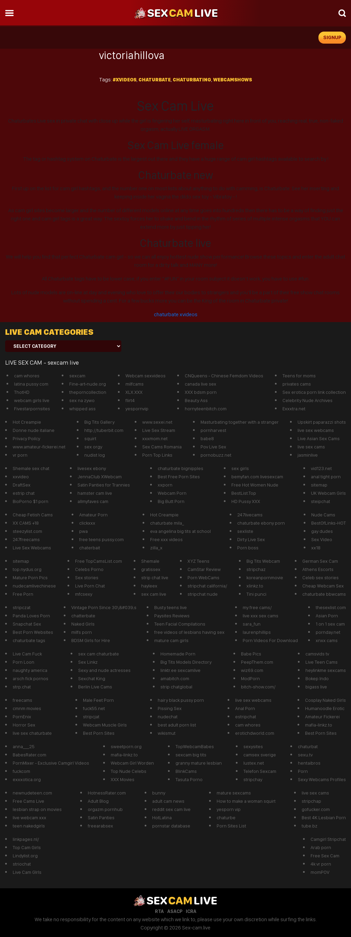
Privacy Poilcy (26, 438)
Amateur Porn (93, 514)
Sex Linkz (88, 662)
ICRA (191, 911)
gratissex (150, 569)
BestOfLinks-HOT (328, 523)
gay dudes (322, 531)
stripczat (22, 607)
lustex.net (253, 763)
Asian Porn (327, 615)
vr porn (20, 455)
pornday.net (328, 632)
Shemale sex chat (31, 468)
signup (332, 37)
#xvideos (124, 79)
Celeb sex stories (320, 577)
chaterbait (89, 547)
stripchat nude (202, 594)
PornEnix (22, 716)
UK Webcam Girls (328, 493)
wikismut (167, 733)
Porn (303, 771)
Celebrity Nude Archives (307, 400)
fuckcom (21, 771)
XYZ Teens (198, 561)
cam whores (26, 375)
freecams (22, 700)
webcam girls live (31, 400)
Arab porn (321, 847)
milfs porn (81, 632)
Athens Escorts (318, 569)
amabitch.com (174, 678)
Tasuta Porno (189, 779)
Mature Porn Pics (30, 577)
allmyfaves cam (92, 501)
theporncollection (87, 392)
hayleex (149, 586)
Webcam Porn (172, 493)
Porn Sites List (231, 826)
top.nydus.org (27, 569)
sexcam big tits (191, 754)
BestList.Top (243, 493)
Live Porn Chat (90, 586)
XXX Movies (122, 779)
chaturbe (226, 817)
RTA (159, 911)
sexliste (245, 531)
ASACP (174, 911)
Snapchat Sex (27, 624)
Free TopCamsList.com (98, 561)
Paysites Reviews (172, 615)
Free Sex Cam (325, 855)
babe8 (207, 438)
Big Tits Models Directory (185, 662)
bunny (158, 793)
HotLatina (162, 817)
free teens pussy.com (101, 539)
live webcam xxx (29, 817)
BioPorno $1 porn (30, 501)
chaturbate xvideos (175, 314)
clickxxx (87, 523)
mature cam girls (171, 640)
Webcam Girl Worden (132, 763)
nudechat (168, 716)
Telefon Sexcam (259, 771)
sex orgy (93, 446)
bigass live (316, 686)
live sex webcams (316, 430)
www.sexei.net (157, 422)
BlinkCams (186, 771)
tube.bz (309, 826)
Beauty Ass (196, 400)
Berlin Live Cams (95, 686)
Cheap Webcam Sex (323, 586)
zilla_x (156, 547)
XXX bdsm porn (201, 392)
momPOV (320, 872)
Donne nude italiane (34, 430)
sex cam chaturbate (98, 653)
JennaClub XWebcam (99, 476)
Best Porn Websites (33, 632)
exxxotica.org (27, 779)
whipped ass (82, 408)
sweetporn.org (126, 746)
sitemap (319, 485)
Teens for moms (299, 375)
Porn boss (247, 547)
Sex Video (321, 539)
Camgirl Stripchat (328, 839)
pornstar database (171, 826)
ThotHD (21, 392)
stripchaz (256, 569)
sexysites (253, 746)
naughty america (30, 670)
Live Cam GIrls (27, 872)
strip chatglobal (176, 686)
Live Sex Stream (158, 430)
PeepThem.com (257, 662)
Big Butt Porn (171, 501)
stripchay (252, 779)
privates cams (296, 384)
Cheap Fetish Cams (33, 514)
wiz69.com (252, 670)
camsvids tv (317, 653)
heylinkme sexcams (325, 670)
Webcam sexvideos (145, 375)
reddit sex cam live (171, 809)
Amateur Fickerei (322, 716)
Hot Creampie (27, 422)
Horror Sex (24, 725)
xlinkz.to (254, 586)
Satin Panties (101, 817)
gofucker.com (316, 809)
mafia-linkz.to (318, 725)
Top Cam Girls (27, 847)
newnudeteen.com (32, 793)
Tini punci (256, 594)
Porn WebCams (203, 577)
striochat (22, 864)
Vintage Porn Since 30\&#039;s (103, 607)
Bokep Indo (317, 678)
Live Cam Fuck (27, 653)
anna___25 (24, 746)
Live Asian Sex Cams (319, 438)
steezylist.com (27, 531)
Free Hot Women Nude (254, 485)
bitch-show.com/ (258, 686)
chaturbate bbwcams (324, 594)
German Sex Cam (320, 561)
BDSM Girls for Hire (90, 640)
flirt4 (130, 400)
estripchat (245, 716)
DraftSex (22, 485)
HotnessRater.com (107, 793)
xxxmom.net (155, 438)
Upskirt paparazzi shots (322, 422)
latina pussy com (31, 384)
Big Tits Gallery (99, 422)
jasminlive (308, 455)
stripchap (311, 801)
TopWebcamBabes (195, 746)
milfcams (134, 384)
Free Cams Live (28, 801)
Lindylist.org (25, 855)
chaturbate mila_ (167, 523)
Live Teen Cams (321, 662)
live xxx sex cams (260, 615)
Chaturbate (154, 79)
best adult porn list (177, 725)
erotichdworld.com (254, 733)
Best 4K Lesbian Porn (324, 817)
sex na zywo (82, 400)
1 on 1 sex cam (330, 624)
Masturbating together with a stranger (240, 422)
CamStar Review (204, 569)
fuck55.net (94, 708)
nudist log (94, 455)
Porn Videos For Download (270, 640)
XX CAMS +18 (26, 523)
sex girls (240, 468)
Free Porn (23, 594)
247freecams (26, 539)
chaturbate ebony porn (261, 523)
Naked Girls (83, 624)
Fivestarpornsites (32, 408)
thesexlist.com (331, 607)
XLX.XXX (134, 392)
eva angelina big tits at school (180, 531)
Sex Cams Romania (162, 446)
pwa (83, 531)
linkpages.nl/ (26, 839)
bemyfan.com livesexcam (257, 476)
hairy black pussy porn (181, 700)
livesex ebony (91, 468)
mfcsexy (83, 594)
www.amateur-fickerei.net (39, 446)
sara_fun (252, 624)
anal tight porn (326, 476)
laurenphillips (257, 632)
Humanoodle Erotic (324, 708)
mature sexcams (234, 793)
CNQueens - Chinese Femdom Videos (224, 375)
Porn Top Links (157, 455)
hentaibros (309, 763)
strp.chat (22, 686)
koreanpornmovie (264, 577)
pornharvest (213, 430)
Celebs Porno (89, 569)
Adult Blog (98, 801)
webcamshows (232, 79)
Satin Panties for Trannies (103, 485)
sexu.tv (305, 754)
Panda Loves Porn (31, 615)
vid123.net (321, 468)
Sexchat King (91, 678)
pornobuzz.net (216, 455)
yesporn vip (229, 809)
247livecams (250, 514)
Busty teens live (170, 607)
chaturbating (192, 79)
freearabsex (100, 826)
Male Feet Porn (98, 700)
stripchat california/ (207, 586)
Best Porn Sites (98, 733)
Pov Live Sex (213, 446)
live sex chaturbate (32, 733)
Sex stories (86, 577)
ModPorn (250, 678)
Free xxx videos (166, 539)
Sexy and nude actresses (104, 670)
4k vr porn (321, 864)
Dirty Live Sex (251, 539)
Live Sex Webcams (32, 547)
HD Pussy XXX (245, 501)
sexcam (77, 375)
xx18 (315, 547)
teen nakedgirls (29, 826)
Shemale (150, 561)
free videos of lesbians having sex (189, 632)
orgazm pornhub (105, 809)
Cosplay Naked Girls (325, 700)
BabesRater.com (29, 754)
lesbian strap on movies (37, 809)
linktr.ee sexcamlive (180, 670)
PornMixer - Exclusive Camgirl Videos (51, 763)
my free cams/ (257, 607)
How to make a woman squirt (246, 801)
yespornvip (136, 408)
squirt (90, 438)
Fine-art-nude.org (87, 384)
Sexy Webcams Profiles (322, 779)
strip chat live (154, 577)
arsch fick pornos (30, 678)
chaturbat (308, 746)
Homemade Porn (177, 653)
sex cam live (153, 594)
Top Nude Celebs (128, 771)
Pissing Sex (170, 708)
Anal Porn (245, 708)
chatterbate (83, 615)
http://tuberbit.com (103, 430)
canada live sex (200, 384)
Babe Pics (251, 653)
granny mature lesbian (199, 763)
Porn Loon (23, 662)
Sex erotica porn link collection (314, 392)
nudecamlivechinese (34, 586)
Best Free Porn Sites (179, 476)
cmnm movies (27, 708)
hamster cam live (94, 493)
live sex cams (311, 446)
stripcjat (91, 716)
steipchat (320, 501)
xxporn (165, 485)
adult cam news (168, 801)
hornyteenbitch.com (206, 408)
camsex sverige (259, 754)
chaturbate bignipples (180, 468)
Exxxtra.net (293, 408)
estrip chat (24, 493)
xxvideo (21, 476)
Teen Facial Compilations (179, 624)
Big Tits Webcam (263, 561)
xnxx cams (327, 640)
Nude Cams (323, 514)
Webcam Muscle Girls (105, 725)
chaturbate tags (29, 640)
